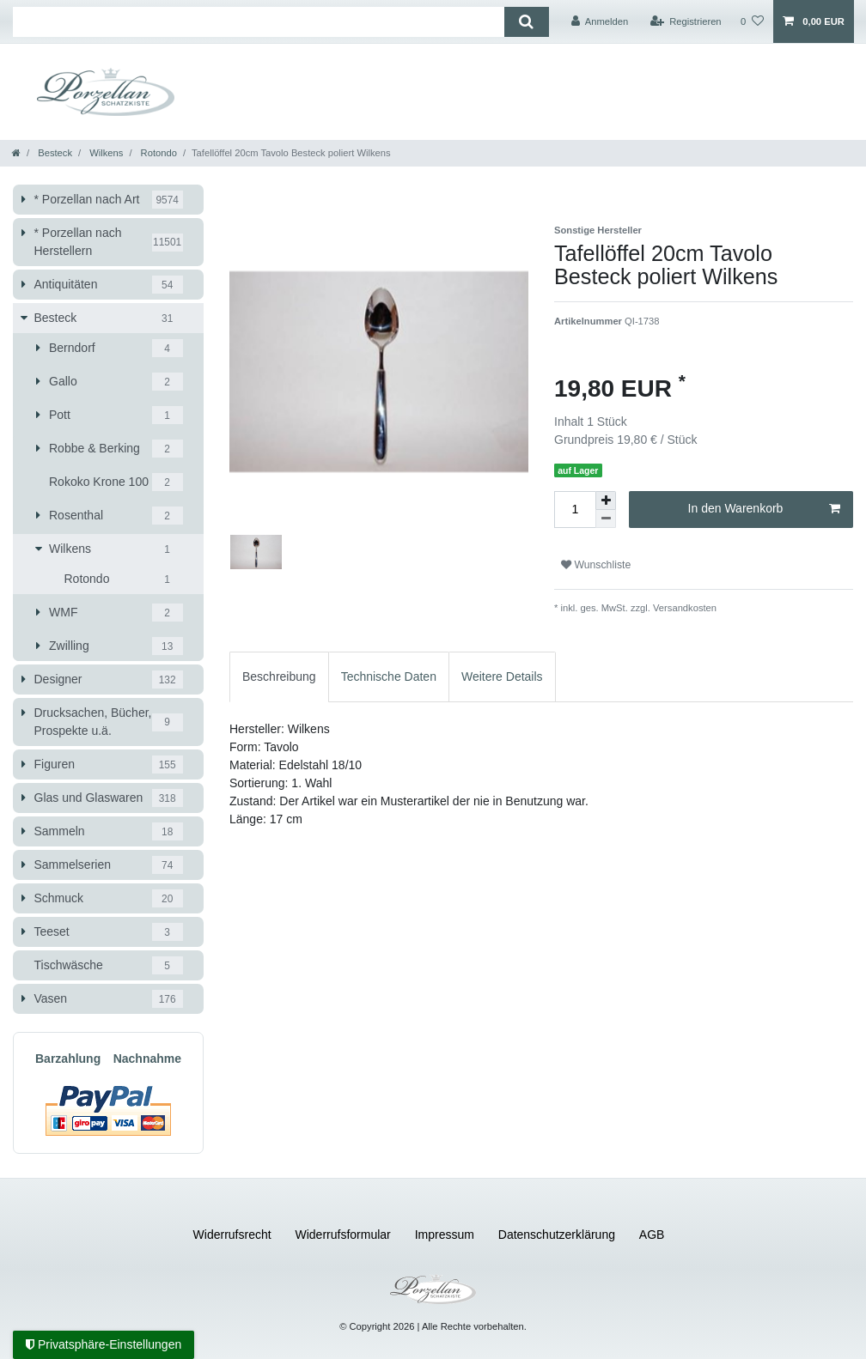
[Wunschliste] (752, 21)
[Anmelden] (600, 21)
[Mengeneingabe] (574, 509)
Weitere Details (502, 676)
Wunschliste (596, 565)
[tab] (279, 677)
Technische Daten (388, 676)
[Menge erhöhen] (605, 500)
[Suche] (526, 22)
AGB (652, 1234)
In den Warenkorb (764, 509)
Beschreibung (279, 676)
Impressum (444, 1234)
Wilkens (105, 153)
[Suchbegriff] (258, 22)
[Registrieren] (685, 21)
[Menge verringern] (605, 519)
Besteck (53, 153)
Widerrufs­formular (343, 1234)
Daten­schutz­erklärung (556, 1234)
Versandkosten (683, 608)
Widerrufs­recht (232, 1234)
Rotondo (157, 153)
